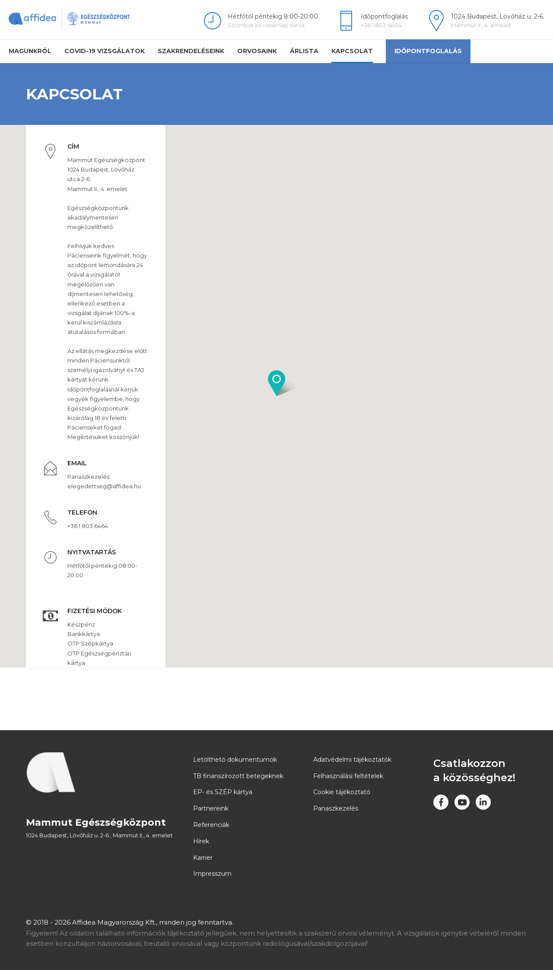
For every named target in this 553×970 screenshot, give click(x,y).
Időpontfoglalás (428, 51)
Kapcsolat (352, 51)
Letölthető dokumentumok (235, 759)
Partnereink (211, 808)
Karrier (203, 857)
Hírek (201, 841)
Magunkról (30, 51)
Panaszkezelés (335, 808)
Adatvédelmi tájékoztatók (352, 759)
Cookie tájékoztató (341, 792)
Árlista (304, 51)
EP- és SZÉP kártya (222, 792)
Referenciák (211, 825)
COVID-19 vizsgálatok (104, 51)
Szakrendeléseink (191, 51)
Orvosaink (257, 51)
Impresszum (212, 874)
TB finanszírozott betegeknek (238, 775)
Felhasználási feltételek (348, 775)
